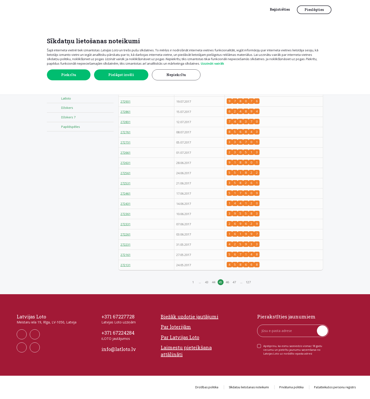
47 (234, 282)
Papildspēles (70, 127)
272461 (125, 193)
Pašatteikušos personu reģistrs (335, 387)
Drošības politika (206, 387)
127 (248, 282)
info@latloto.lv (118, 349)
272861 (125, 112)
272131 (125, 265)
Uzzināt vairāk (212, 63)
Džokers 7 (68, 117)
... (200, 282)
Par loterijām (176, 327)
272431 (125, 204)
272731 (125, 142)
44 (213, 282)
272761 (125, 132)
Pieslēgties (314, 9)
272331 (125, 224)
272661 (125, 152)
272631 (125, 163)
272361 (125, 214)
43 (206, 282)
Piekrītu (68, 74)
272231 (125, 244)
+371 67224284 (118, 333)
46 (227, 282)
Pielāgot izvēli (121, 74)
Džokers (67, 108)
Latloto (66, 98)
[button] (345, 10)
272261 (125, 234)
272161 (125, 255)
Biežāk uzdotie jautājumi (189, 316)
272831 (125, 122)
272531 (125, 183)
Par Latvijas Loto (180, 337)
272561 (125, 173)
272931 (125, 101)
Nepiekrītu (176, 74)
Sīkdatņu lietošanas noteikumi (249, 387)
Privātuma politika (291, 387)
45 (220, 282)
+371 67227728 (118, 316)
